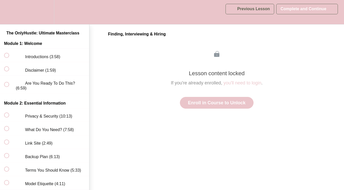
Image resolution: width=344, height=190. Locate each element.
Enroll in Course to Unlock (216, 102)
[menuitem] (44, 12)
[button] (9, 12)
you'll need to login (242, 82)
